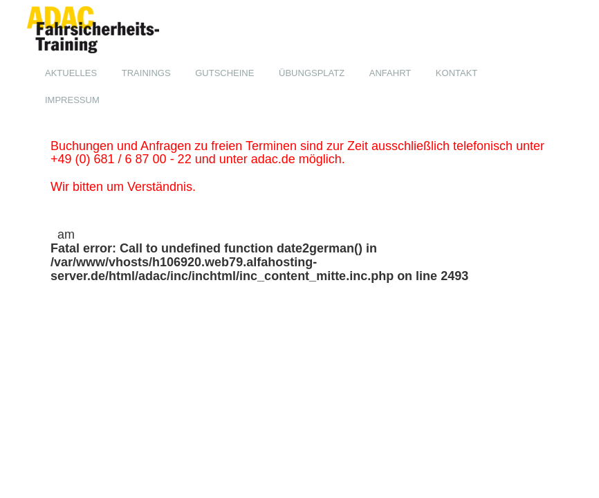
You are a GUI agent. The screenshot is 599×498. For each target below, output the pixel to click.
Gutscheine (224, 73)
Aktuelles (71, 73)
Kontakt (456, 73)
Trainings (146, 73)
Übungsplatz (311, 73)
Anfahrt (390, 73)
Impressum (72, 100)
